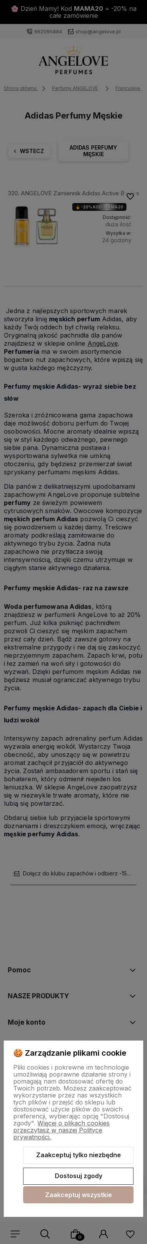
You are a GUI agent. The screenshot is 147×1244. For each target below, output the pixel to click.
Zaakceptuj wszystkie (78, 1195)
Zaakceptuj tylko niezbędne (78, 1155)
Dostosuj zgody (78, 1176)
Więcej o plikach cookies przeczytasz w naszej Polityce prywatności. (61, 1130)
